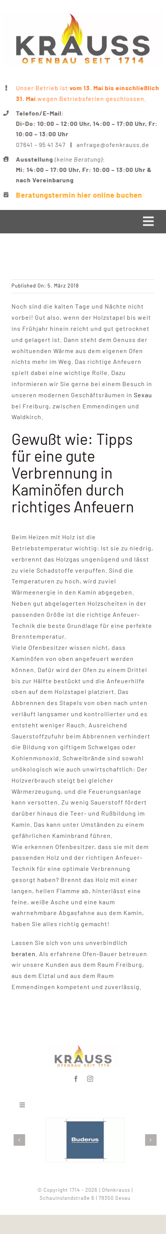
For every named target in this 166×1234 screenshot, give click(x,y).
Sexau (143, 394)
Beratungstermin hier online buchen (79, 194)
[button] (20, 1140)
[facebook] (76, 1077)
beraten (24, 953)
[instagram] (90, 1077)
